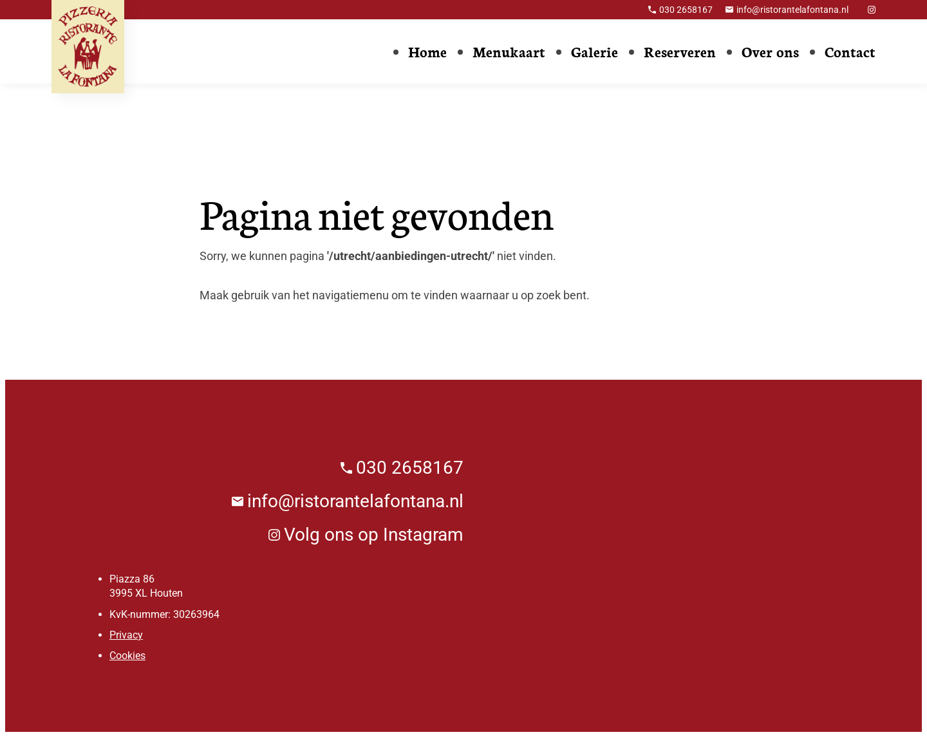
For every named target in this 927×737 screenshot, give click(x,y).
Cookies (127, 655)
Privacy (126, 635)
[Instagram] (872, 10)
